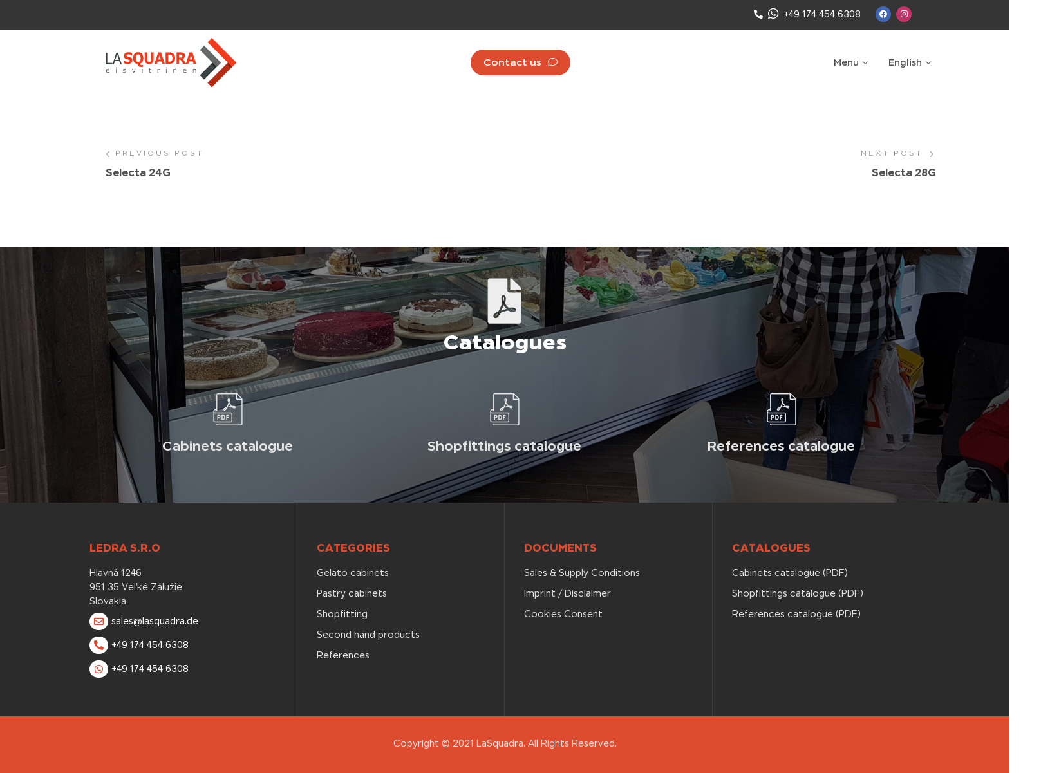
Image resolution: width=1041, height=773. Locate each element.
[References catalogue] (781, 409)
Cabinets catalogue (227, 445)
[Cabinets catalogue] (228, 409)
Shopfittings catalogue (504, 445)
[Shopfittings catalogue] (505, 409)
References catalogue (781, 445)
